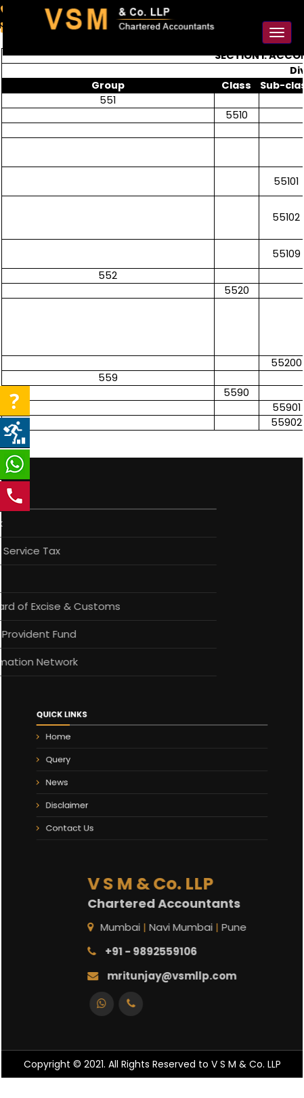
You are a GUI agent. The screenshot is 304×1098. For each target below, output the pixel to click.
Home (77, 744)
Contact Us (86, 817)
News (76, 781)
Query (77, 763)
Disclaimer (84, 799)
